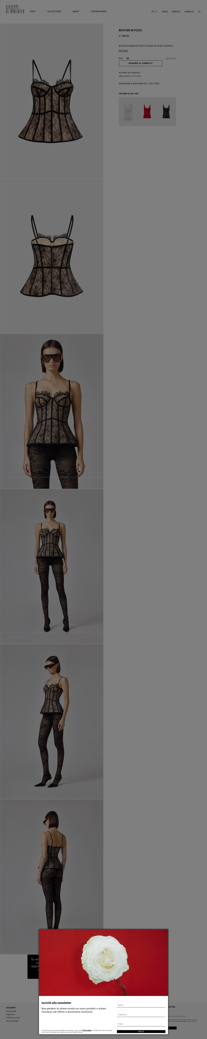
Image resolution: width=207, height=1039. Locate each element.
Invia (141, 1031)
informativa (87, 1030)
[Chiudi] (165, 931)
